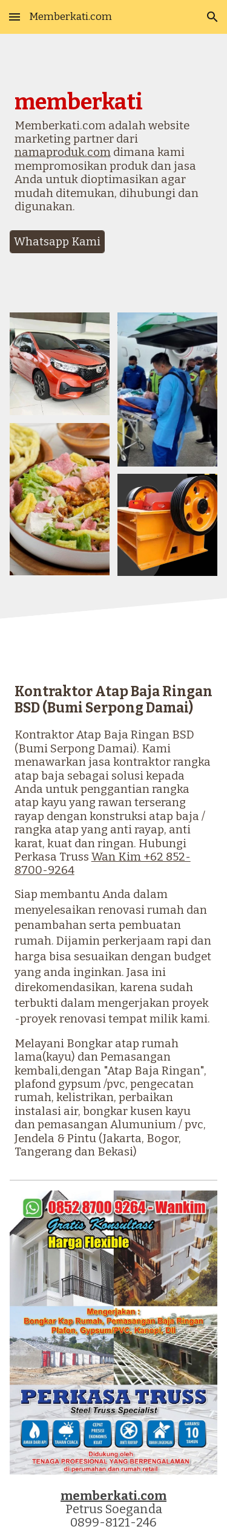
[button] (14, 16)
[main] (114, 156)
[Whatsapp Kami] (57, 241)
